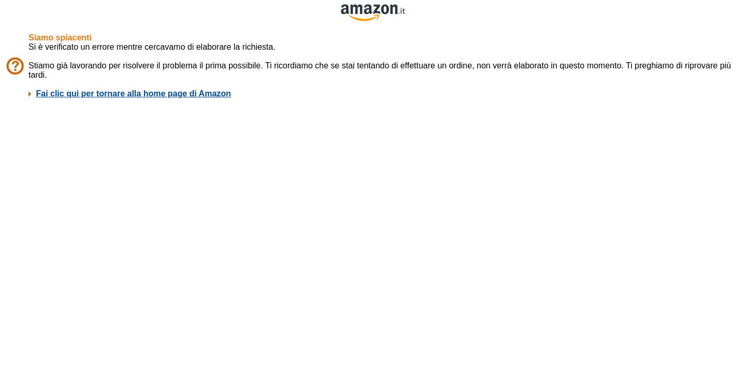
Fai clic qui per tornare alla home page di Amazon (133, 93)
